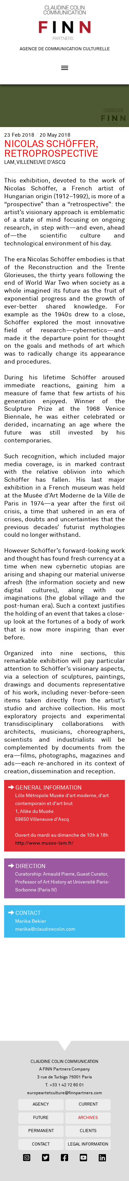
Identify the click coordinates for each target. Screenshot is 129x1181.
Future (41, 1118)
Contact (41, 1144)
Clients (88, 1131)
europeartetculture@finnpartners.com (64, 1093)
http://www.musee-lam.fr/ (44, 843)
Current (88, 1104)
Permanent (41, 1131)
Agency (41, 1104)
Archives (88, 1118)
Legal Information (88, 1144)
